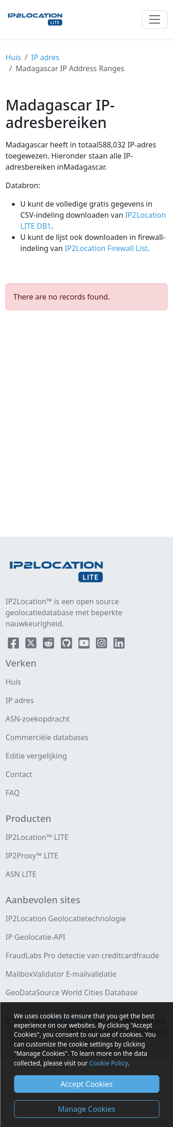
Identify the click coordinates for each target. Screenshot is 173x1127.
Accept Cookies (86, 1084)
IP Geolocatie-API (36, 937)
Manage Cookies (86, 1109)
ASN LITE (21, 874)
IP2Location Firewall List (105, 248)
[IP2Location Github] (67, 645)
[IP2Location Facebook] (14, 645)
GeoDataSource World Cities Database (71, 992)
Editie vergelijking (36, 756)
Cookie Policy (108, 1063)
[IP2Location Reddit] (49, 645)
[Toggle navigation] (154, 19)
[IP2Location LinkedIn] (119, 645)
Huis (13, 57)
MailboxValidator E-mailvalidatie (61, 974)
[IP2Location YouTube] (85, 645)
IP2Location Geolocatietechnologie (66, 918)
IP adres (45, 57)
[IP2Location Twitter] (32, 645)
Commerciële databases (47, 737)
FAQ (12, 793)
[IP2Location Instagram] (102, 645)
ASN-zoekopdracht (38, 719)
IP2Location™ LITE (37, 837)
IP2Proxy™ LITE (32, 856)
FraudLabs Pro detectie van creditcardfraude (82, 955)
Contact (19, 774)
